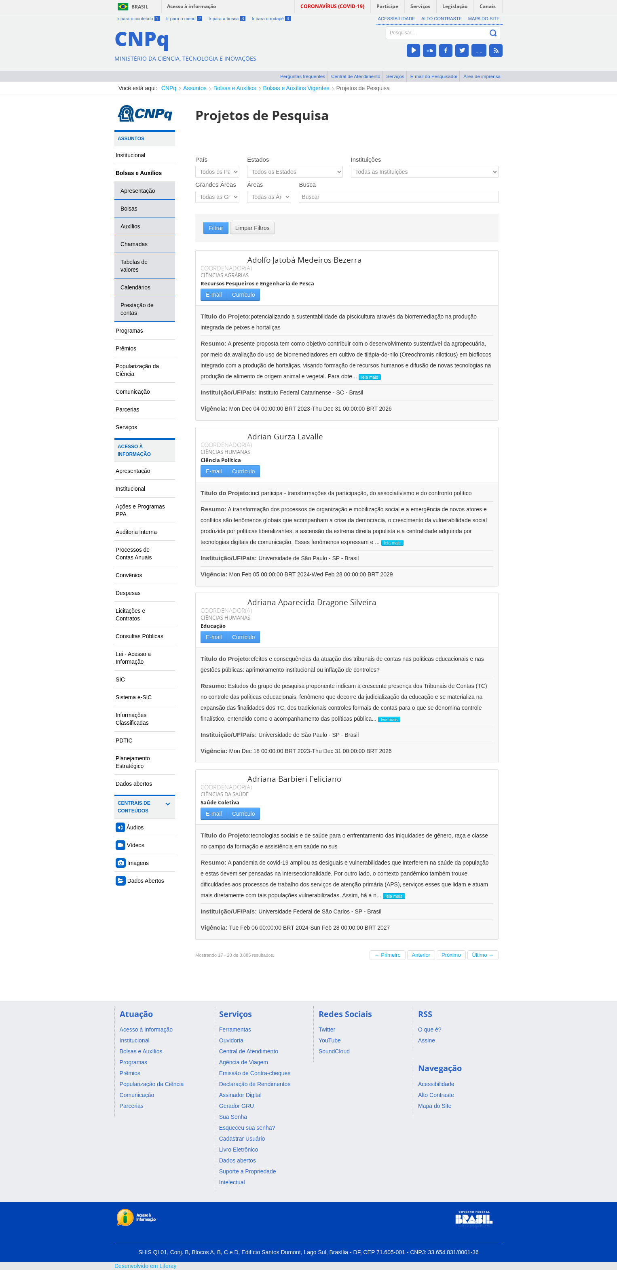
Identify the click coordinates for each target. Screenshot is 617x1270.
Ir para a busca (227, 18)
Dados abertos (134, 784)
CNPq (168, 88)
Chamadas (134, 244)
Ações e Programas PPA (140, 510)
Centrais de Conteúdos (134, 807)
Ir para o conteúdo (138, 18)
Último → (483, 955)
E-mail (214, 294)
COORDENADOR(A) (226, 268)
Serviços (395, 76)
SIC (120, 679)
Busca (307, 184)
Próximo (451, 955)
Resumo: (213, 343)
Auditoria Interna (136, 532)
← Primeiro (387, 955)
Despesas (128, 593)
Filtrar (216, 228)
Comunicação (133, 391)
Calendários (135, 287)
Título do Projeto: (226, 316)
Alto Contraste (441, 18)
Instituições (366, 159)
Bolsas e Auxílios (234, 88)
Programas (129, 330)
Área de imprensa (482, 76)
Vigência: (215, 408)
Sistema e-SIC (134, 697)
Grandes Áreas (215, 184)
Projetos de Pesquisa (363, 88)
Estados (258, 159)
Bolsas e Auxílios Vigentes (296, 88)
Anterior (421, 955)
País (201, 159)
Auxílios (130, 226)
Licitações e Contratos (130, 615)
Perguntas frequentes (302, 76)
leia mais (369, 377)
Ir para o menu (184, 18)
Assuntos (195, 88)
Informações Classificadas (132, 719)
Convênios (129, 575)
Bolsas (128, 208)
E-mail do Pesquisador (434, 76)
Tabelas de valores (134, 266)
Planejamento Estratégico (133, 762)
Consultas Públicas (139, 636)
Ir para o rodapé (270, 18)
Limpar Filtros (252, 228)
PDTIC (124, 740)
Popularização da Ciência (137, 370)
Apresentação (137, 191)
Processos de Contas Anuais (134, 553)
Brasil (139, 6)
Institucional (130, 155)
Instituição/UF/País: (229, 392)
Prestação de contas (137, 309)
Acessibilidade (396, 18)
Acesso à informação (191, 6)
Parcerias (127, 409)
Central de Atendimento (355, 76)
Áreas (255, 184)
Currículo (243, 294)
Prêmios (126, 348)
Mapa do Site (484, 18)
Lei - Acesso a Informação (133, 658)
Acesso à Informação (134, 450)
